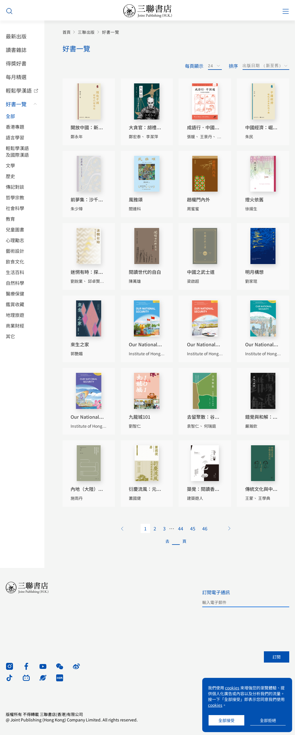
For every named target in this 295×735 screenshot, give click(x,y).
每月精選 (16, 77)
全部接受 (226, 720)
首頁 (67, 32)
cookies (232, 688)
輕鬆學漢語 (19, 90)
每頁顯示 (194, 65)
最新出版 (16, 36)
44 (180, 528)
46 (204, 528)
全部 (10, 116)
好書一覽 (16, 104)
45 (192, 528)
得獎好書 (16, 63)
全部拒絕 (268, 720)
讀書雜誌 (16, 49)
